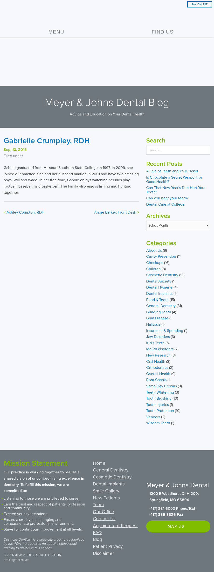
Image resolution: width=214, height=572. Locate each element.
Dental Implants (159, 293)
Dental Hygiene (159, 287)
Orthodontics (157, 367)
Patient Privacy (108, 546)
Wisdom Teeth (158, 422)
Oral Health (155, 361)
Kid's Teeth (155, 342)
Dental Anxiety (158, 281)
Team (98, 504)
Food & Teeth (157, 299)
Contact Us (104, 518)
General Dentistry (161, 305)
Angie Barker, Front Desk (115, 212)
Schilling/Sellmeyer (16, 560)
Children (153, 268)
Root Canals (156, 379)
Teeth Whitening (160, 392)
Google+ (162, 465)
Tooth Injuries (157, 404)
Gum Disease (157, 318)
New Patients (106, 497)
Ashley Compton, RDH (25, 212)
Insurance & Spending (164, 330)
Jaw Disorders (158, 336)
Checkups (154, 262)
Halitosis (153, 324)
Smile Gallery (106, 490)
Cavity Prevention (161, 256)
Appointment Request (115, 525)
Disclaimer (103, 553)
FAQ (97, 532)
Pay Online (200, 4)
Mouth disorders (159, 348)
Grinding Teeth (158, 312)
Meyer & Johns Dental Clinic (107, 14)
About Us (154, 250)
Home (99, 463)
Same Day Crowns (161, 386)
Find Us (162, 31)
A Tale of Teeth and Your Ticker (172, 171)
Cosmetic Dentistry (162, 274)
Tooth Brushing (159, 398)
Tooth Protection (160, 410)
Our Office (103, 511)
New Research (158, 355)
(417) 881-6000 (162, 508)
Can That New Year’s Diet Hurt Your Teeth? (176, 190)
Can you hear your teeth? (167, 198)
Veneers (153, 416)
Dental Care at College (165, 204)
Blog (97, 539)
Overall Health (158, 373)
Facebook (150, 465)
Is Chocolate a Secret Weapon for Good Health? (174, 179)
